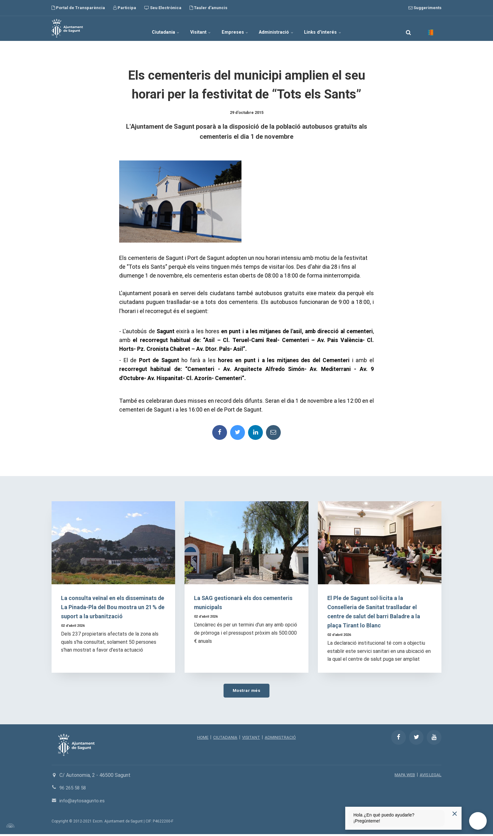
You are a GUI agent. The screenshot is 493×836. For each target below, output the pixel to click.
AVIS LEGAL (430, 776)
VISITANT (250, 739)
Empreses (235, 28)
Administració (284, 28)
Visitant (194, 28)
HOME (201, 739)
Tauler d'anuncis (208, 7)
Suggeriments (424, 7)
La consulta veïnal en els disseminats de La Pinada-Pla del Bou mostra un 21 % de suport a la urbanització (113, 608)
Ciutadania (151, 28)
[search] (408, 28)
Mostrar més (246, 691)
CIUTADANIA (224, 739)
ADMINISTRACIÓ (281, 739)
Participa (124, 7)
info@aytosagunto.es (83, 802)
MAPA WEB (403, 776)
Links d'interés (337, 28)
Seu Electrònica (162, 7)
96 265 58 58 (74, 790)
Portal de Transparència (78, 7)
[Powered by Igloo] (9, 827)
